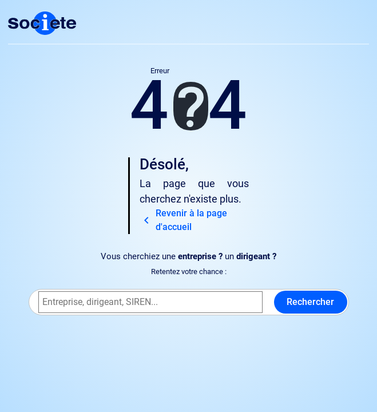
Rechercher (310, 301)
